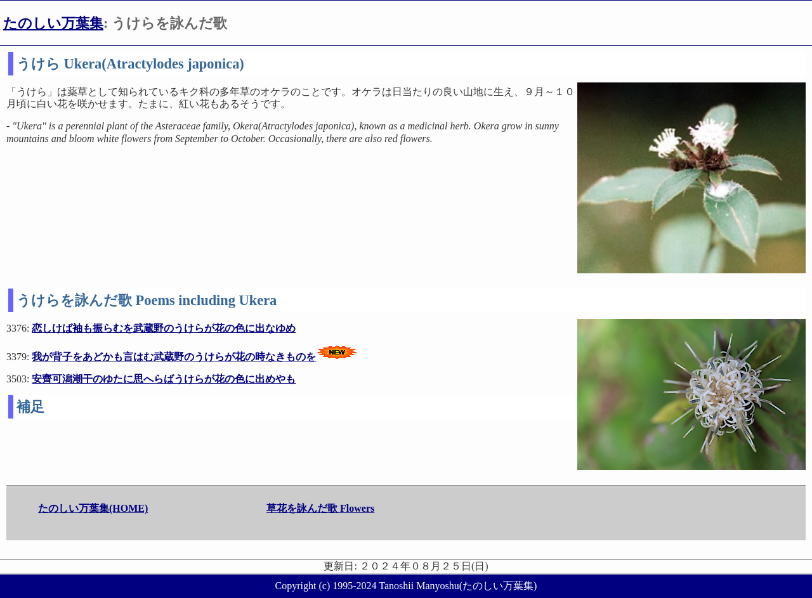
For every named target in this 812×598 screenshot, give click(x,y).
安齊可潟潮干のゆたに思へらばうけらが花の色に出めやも (164, 379)
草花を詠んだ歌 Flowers (320, 508)
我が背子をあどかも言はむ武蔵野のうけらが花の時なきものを (174, 356)
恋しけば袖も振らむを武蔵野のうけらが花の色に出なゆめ (164, 328)
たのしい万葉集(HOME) (93, 508)
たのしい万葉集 (53, 23)
